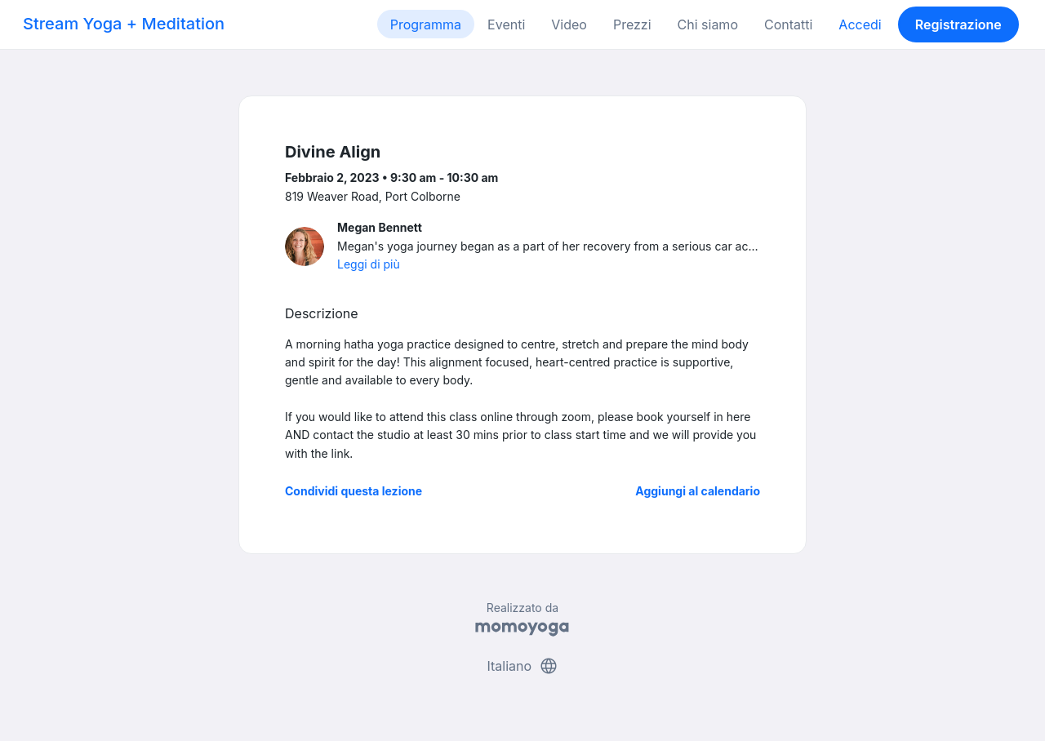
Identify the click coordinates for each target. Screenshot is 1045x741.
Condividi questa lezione (353, 491)
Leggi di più (368, 264)
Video (569, 24)
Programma (425, 24)
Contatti (788, 24)
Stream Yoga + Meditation (124, 23)
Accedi (859, 24)
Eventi (506, 24)
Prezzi (632, 24)
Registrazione (958, 24)
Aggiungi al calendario (697, 491)
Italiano (522, 666)
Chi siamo (708, 24)
